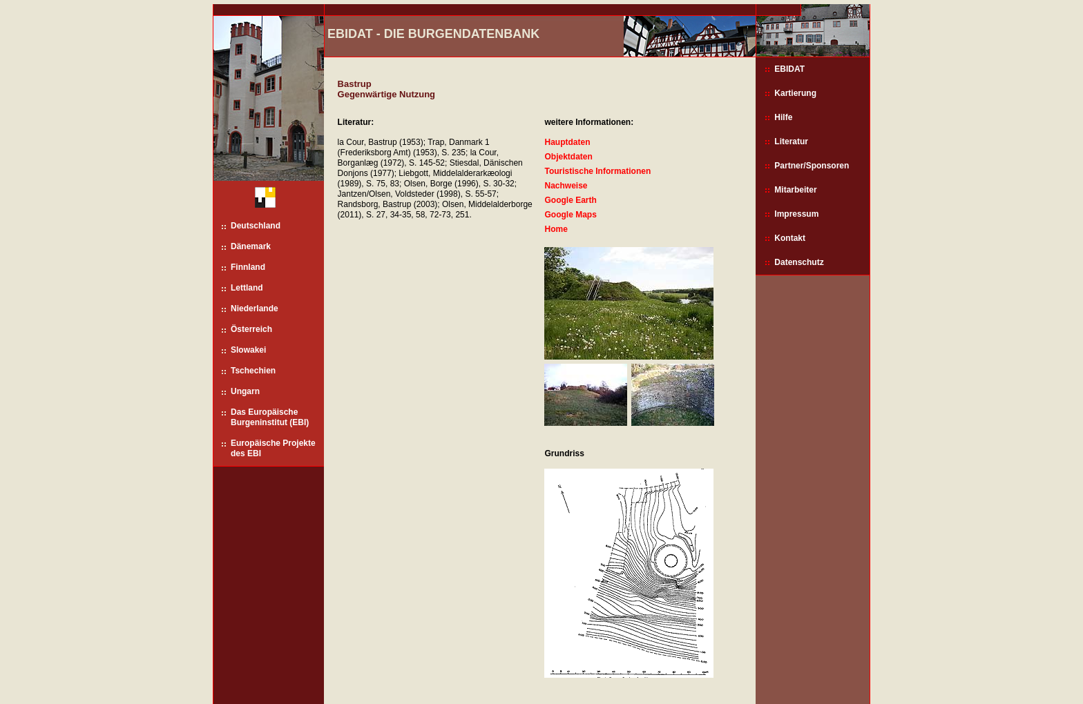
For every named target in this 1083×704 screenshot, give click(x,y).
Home (555, 229)
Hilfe (783, 117)
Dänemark (251, 246)
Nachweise (565, 185)
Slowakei (248, 350)
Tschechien (253, 370)
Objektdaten (568, 157)
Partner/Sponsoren (811, 165)
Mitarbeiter (795, 190)
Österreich (251, 329)
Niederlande (254, 308)
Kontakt (789, 238)
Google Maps (570, 214)
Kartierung (795, 93)
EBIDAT (789, 69)
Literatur (791, 141)
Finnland (248, 267)
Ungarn (245, 391)
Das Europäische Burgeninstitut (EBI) (270, 417)
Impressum (796, 214)
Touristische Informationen (597, 171)
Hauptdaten (567, 142)
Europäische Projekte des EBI (273, 448)
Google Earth (570, 200)
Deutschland (255, 226)
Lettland (247, 288)
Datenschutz (798, 262)
